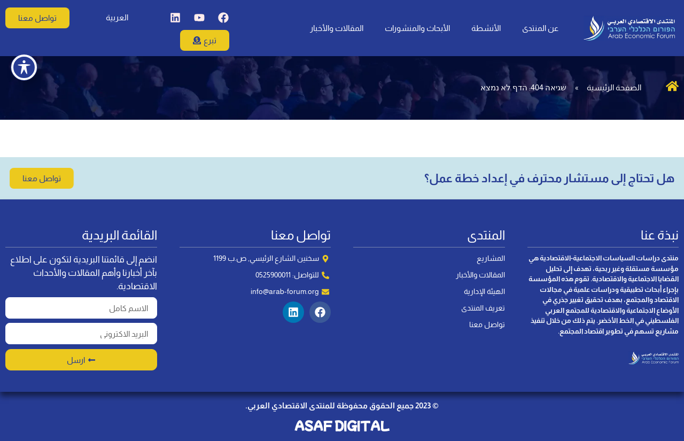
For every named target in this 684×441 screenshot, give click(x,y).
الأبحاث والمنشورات (417, 28)
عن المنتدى (540, 28)
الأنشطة (486, 28)
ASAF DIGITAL (342, 425)
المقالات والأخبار (336, 28)
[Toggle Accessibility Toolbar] (24, 43)
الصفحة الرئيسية (614, 87)
